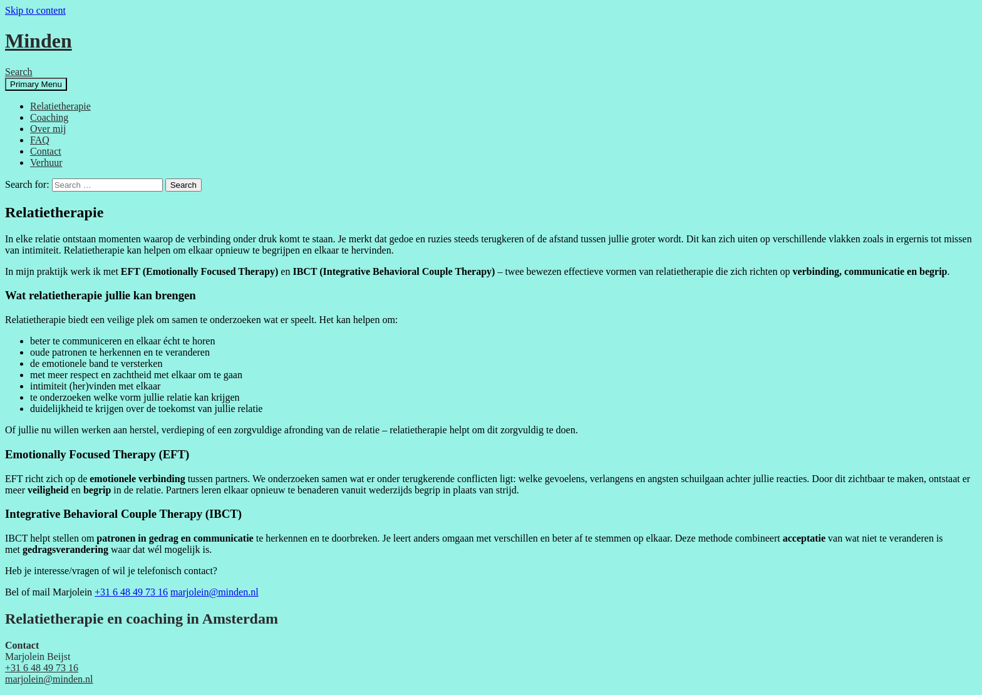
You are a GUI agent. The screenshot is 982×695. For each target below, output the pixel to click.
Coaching (49, 117)
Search (19, 71)
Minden (38, 40)
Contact (45, 151)
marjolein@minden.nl (214, 592)
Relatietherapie (60, 106)
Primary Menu (36, 84)
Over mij (48, 128)
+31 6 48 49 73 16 (131, 592)
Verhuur (46, 162)
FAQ (39, 140)
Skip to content (35, 10)
